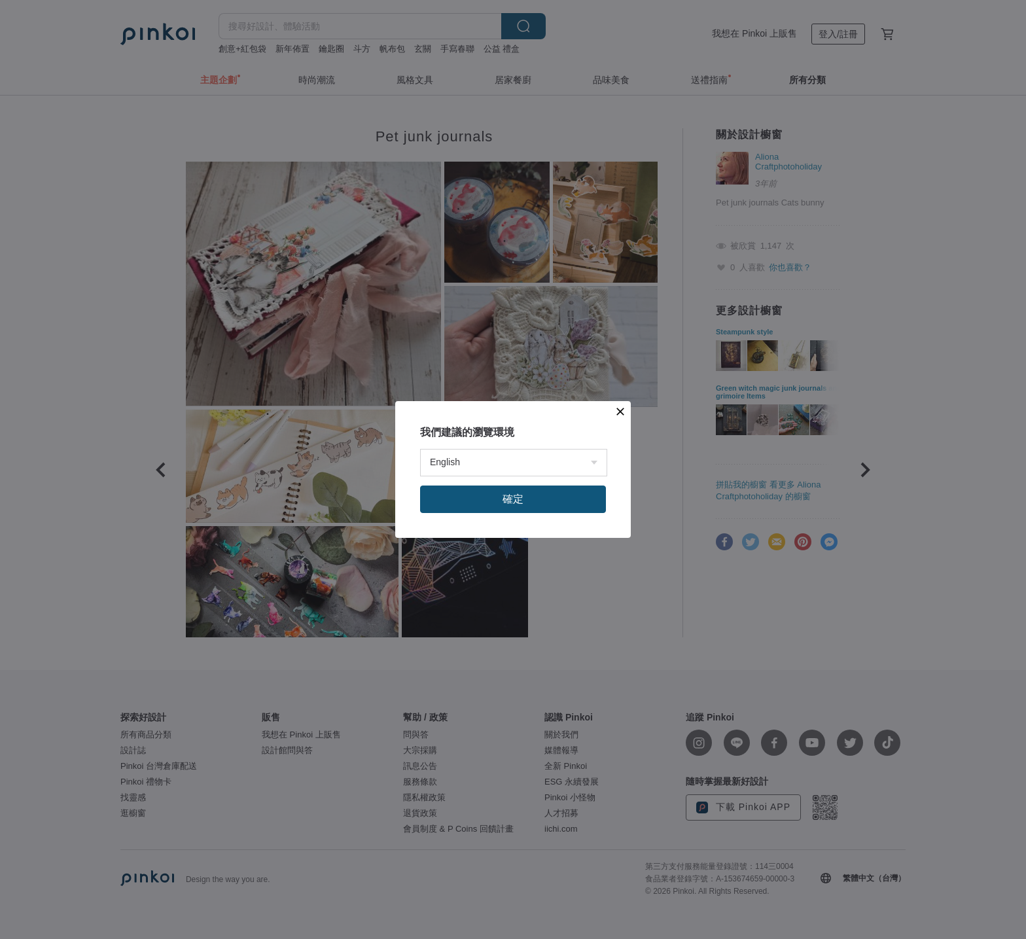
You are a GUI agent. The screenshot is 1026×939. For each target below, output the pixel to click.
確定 (513, 499)
